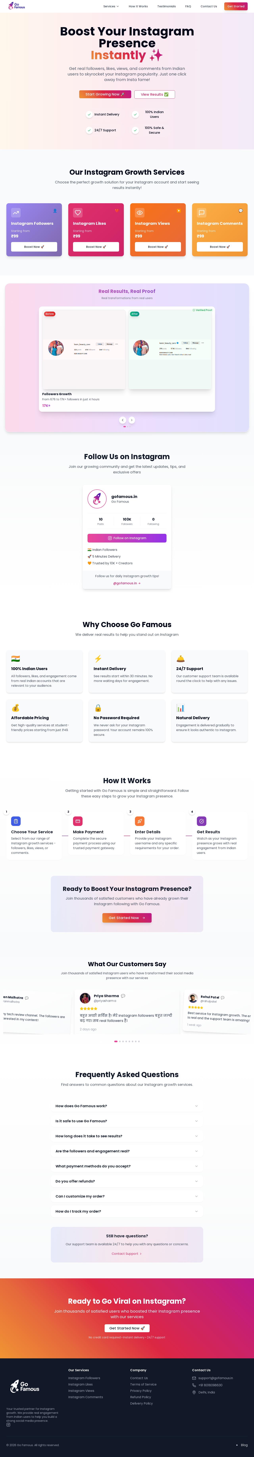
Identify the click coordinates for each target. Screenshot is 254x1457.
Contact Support (127, 1253)
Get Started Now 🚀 (127, 1328)
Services (111, 6)
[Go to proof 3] (130, 426)
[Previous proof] (122, 420)
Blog (244, 1445)
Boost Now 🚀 (34, 247)
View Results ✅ (154, 94)
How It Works (138, 6)
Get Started (235, 6)
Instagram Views (81, 1390)
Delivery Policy (141, 1403)
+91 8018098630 (210, 1385)
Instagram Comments (85, 1397)
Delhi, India (206, 1392)
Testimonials (166, 6)
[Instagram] (8, 1425)
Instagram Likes (80, 1384)
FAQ (188, 6)
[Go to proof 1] (124, 426)
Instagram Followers (84, 1378)
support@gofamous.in (215, 1378)
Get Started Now (127, 917)
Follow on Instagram (127, 538)
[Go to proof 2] (127, 426)
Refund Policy (140, 1397)
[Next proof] (132, 420)
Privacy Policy (141, 1390)
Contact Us (209, 6)
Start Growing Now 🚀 (105, 94)
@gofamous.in (127, 583)
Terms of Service (143, 1384)
